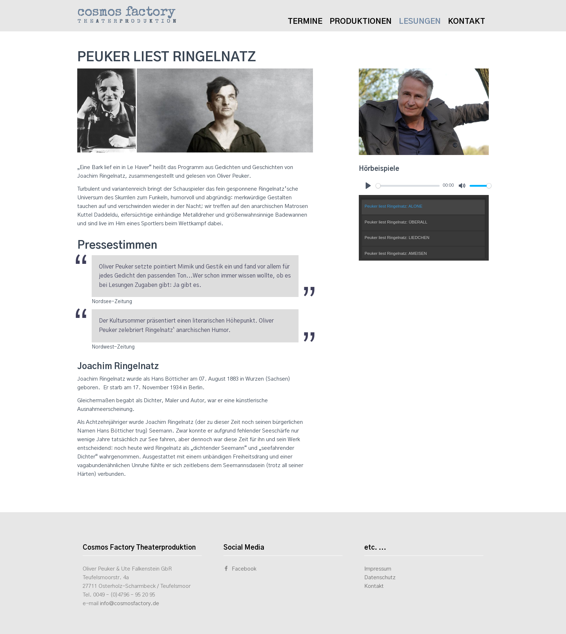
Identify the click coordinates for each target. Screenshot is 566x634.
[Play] (368, 185)
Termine (305, 21)
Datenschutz (380, 577)
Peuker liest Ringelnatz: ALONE (393, 206)
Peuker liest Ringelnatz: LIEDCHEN (397, 237)
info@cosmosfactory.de (129, 603)
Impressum (377, 569)
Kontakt (466, 21)
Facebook (239, 569)
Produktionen (361, 21)
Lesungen (420, 21)
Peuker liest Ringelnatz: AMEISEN (396, 253)
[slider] (408, 185)
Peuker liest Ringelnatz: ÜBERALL (396, 222)
